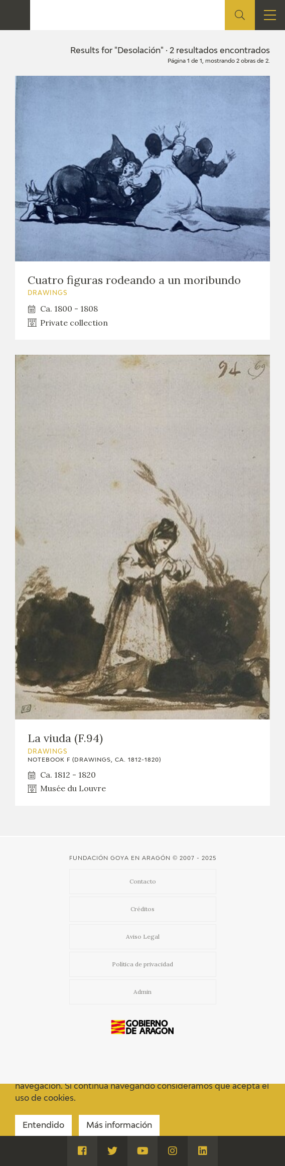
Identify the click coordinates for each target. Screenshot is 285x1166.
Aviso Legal (143, 936)
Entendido (43, 1126)
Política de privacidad (142, 964)
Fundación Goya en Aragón (120, 858)
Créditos (142, 909)
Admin (142, 991)
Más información (119, 1126)
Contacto (142, 881)
